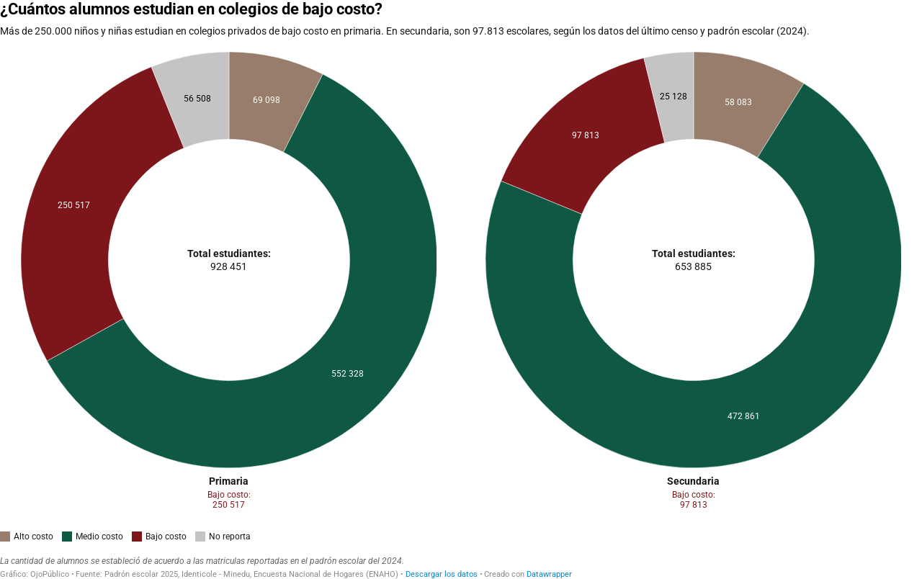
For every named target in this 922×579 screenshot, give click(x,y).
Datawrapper (549, 574)
